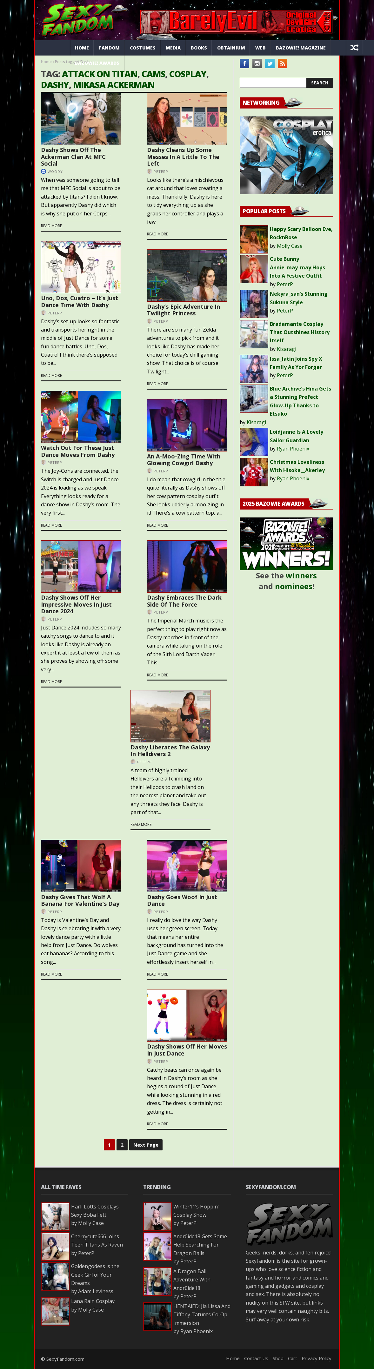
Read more (51, 225)
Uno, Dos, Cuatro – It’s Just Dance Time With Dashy (79, 301)
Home (82, 48)
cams (153, 74)
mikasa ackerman (114, 84)
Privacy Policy (316, 1358)
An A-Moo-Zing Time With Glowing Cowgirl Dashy (183, 459)
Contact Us (256, 1358)
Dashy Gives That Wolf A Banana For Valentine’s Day (80, 900)
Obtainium (231, 48)
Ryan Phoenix (293, 448)
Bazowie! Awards (97, 63)
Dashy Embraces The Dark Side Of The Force (184, 601)
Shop (278, 1358)
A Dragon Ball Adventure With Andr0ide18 (191, 1280)
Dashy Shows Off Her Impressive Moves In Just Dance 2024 (76, 604)
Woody (55, 171)
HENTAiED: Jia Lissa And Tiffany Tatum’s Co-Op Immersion (201, 1314)
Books (199, 48)
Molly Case (290, 245)
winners (301, 575)
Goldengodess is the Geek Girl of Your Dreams (95, 1275)
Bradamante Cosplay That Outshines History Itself (300, 332)
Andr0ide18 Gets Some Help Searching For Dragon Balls (200, 1245)
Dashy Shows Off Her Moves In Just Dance (187, 1050)
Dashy (55, 84)
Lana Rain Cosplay (93, 1301)
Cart (292, 1358)
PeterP (161, 171)
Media (173, 48)
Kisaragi (286, 349)
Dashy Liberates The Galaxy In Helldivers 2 (170, 750)
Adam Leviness (95, 1291)
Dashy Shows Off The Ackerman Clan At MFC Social (73, 156)
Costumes (143, 48)
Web (260, 48)
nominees (293, 586)
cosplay (187, 74)
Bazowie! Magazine (301, 48)
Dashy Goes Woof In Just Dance (182, 900)
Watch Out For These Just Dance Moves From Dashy (78, 451)
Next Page (145, 1145)
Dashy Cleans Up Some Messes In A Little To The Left (183, 156)
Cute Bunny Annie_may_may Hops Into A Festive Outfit (297, 267)
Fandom (109, 48)
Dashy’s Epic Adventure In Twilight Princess (183, 310)
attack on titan (99, 74)
